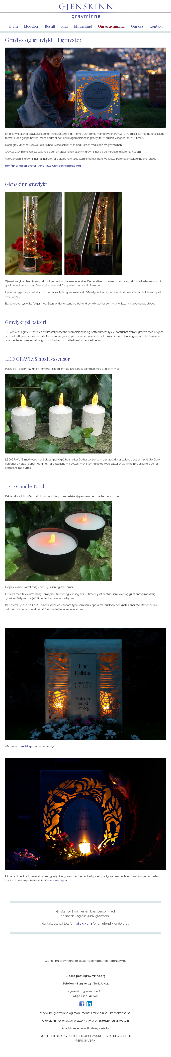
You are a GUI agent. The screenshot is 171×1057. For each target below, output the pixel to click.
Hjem (13, 26)
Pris (64, 26)
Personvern (85, 1040)
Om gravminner (111, 26)
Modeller (31, 26)
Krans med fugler (56, 880)
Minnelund (83, 26)
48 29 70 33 (83, 983)
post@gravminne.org (91, 976)
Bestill (50, 26)
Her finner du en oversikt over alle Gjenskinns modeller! (43, 165)
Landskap (25, 746)
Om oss (137, 26)
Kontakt (156, 26)
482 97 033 (84, 923)
